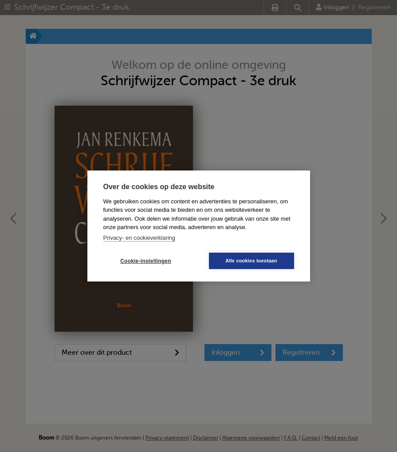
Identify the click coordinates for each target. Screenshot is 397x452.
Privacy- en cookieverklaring (139, 237)
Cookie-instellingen (145, 261)
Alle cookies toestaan (251, 260)
